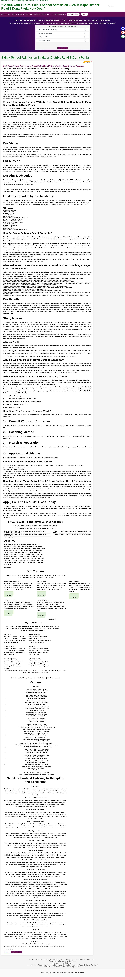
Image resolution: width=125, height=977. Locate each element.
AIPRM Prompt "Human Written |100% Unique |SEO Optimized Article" (39, 678)
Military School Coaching (45, 36)
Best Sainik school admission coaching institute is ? (62, 967)
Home (2, 14)
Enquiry (6, 952)
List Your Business (73, 14)
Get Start (62, 48)
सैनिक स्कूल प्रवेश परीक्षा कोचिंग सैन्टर (62, 961)
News (31, 14)
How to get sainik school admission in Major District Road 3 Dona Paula (62, 959)
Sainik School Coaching (44, 40)
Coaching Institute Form (18, 14)
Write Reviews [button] (16, 952)
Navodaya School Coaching (45, 33)
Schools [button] (8, 14)
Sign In (85, 14)
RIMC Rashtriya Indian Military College (48, 29)
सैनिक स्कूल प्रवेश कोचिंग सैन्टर (62, 963)
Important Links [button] (45, 14)
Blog (27, 14)
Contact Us (37, 14)
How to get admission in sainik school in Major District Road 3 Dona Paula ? (62, 965)
